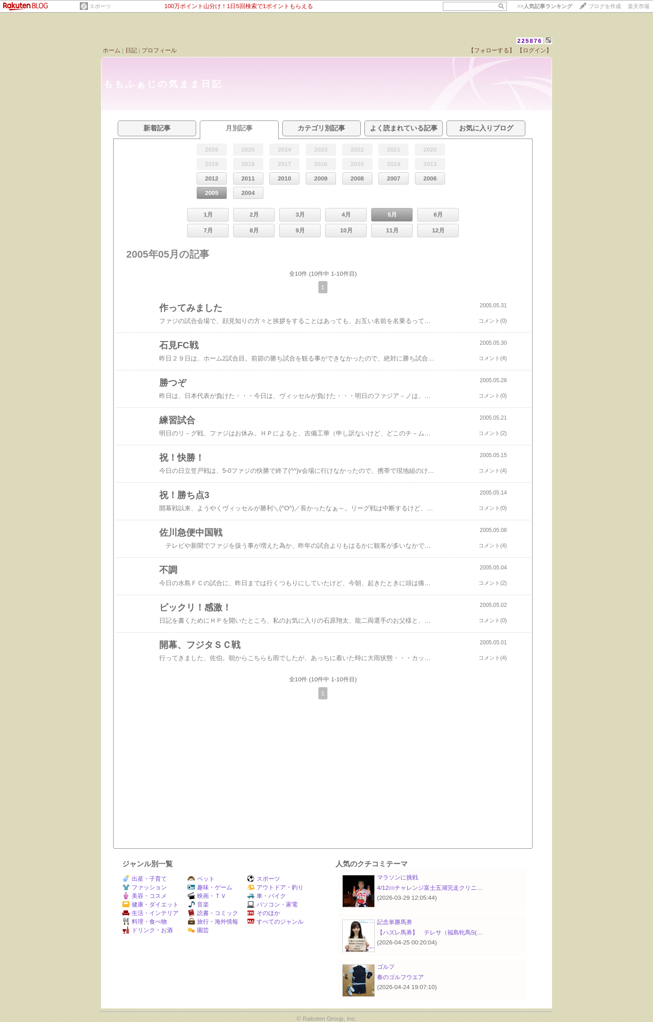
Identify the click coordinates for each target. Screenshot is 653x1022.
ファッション (144, 887)
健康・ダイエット (150, 904)
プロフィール (159, 50)
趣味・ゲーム (210, 887)
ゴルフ (386, 966)
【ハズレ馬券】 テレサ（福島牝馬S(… (430, 932)
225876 (529, 40)
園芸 (198, 930)
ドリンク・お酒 (147, 930)
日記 (131, 50)
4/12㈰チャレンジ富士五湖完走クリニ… (430, 887)
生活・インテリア (150, 913)
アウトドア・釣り (275, 887)
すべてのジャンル (275, 921)
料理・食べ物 (144, 921)
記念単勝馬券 (394, 922)
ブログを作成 (605, 6)
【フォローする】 (491, 50)
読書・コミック (213, 913)
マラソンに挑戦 (397, 877)
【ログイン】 (534, 50)
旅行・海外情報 (213, 921)
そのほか (263, 913)
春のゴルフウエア (400, 977)
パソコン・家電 (272, 904)
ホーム (111, 50)
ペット (201, 878)
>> (544, 6)
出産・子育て (144, 878)
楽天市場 (638, 6)
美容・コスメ (144, 896)
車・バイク (266, 896)
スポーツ (100, 6)
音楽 (198, 904)
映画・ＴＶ (207, 896)
